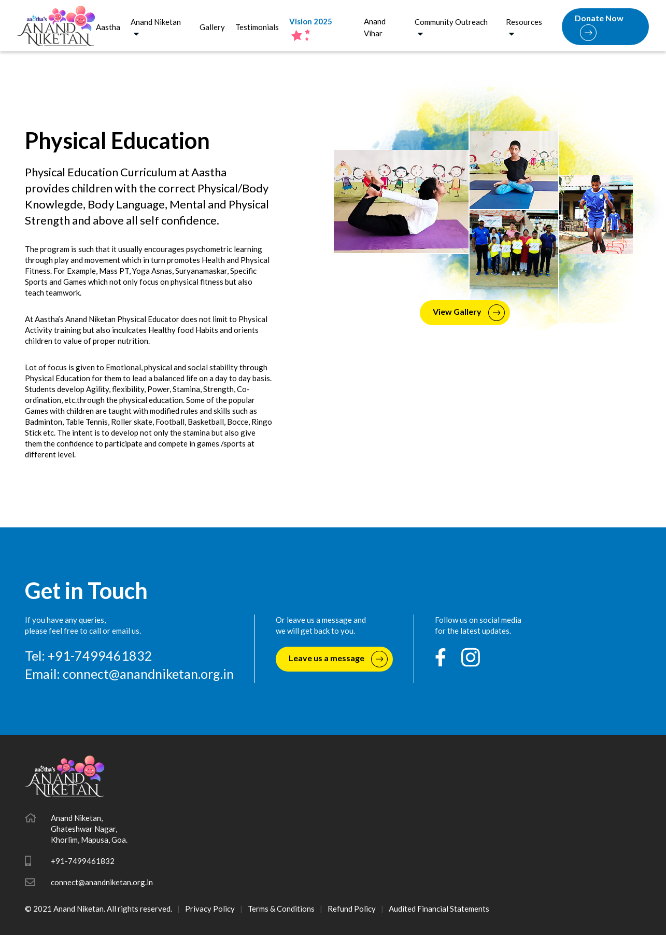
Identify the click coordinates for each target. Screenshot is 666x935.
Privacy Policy (210, 908)
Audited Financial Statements (439, 908)
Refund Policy (352, 908)
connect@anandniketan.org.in (148, 673)
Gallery (212, 27)
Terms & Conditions (281, 908)
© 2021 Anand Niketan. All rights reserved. (98, 908)
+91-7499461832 (83, 861)
